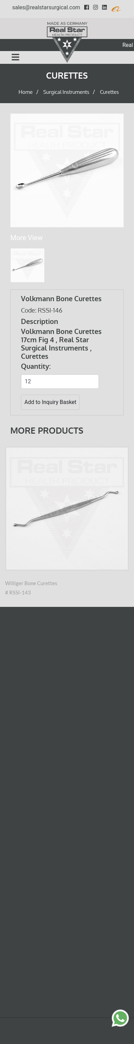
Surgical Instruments (66, 92)
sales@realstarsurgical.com (46, 7)
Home (26, 92)
